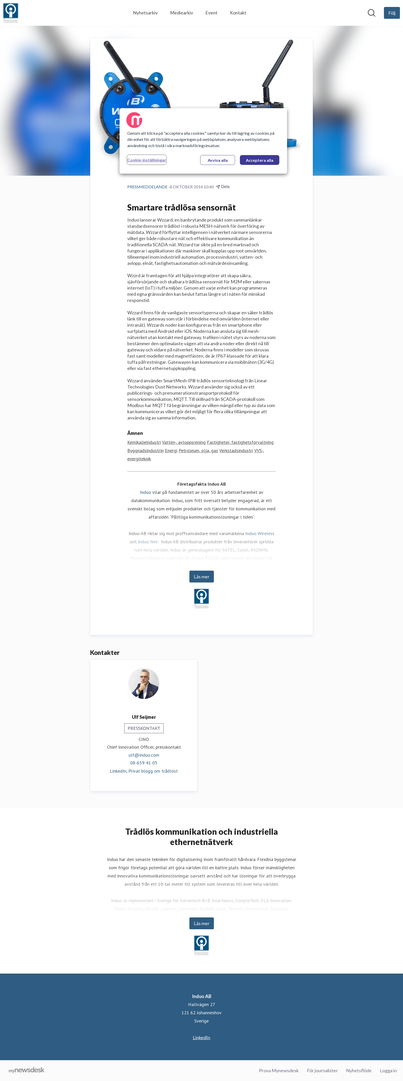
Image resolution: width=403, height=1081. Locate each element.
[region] (203, 141)
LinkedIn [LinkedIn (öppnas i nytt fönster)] (201, 1037)
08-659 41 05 (143, 763)
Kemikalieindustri (144, 442)
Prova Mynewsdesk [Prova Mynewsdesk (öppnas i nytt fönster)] (279, 1070)
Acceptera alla (259, 160)
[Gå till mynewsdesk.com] (26, 1071)
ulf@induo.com (144, 755)
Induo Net (148, 542)
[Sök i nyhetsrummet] (371, 13)
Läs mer (201, 577)
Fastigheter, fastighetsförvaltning (240, 442)
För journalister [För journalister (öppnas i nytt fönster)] (322, 1070)
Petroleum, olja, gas (198, 451)
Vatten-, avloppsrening (184, 442)
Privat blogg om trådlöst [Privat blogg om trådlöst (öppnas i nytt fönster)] (153, 771)
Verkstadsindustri (236, 451)
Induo (145, 492)
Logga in (388, 1070)
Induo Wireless (259, 534)
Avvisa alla (218, 160)
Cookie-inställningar (146, 159)
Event (211, 12)
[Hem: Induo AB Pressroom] (10, 13)
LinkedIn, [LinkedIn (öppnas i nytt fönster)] (119, 771)
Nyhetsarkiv (145, 12)
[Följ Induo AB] (392, 13)
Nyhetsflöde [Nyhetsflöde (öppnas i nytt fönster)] (359, 1070)
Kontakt (238, 12)
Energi (171, 451)
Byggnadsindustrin (145, 451)
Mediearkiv (181, 12)
